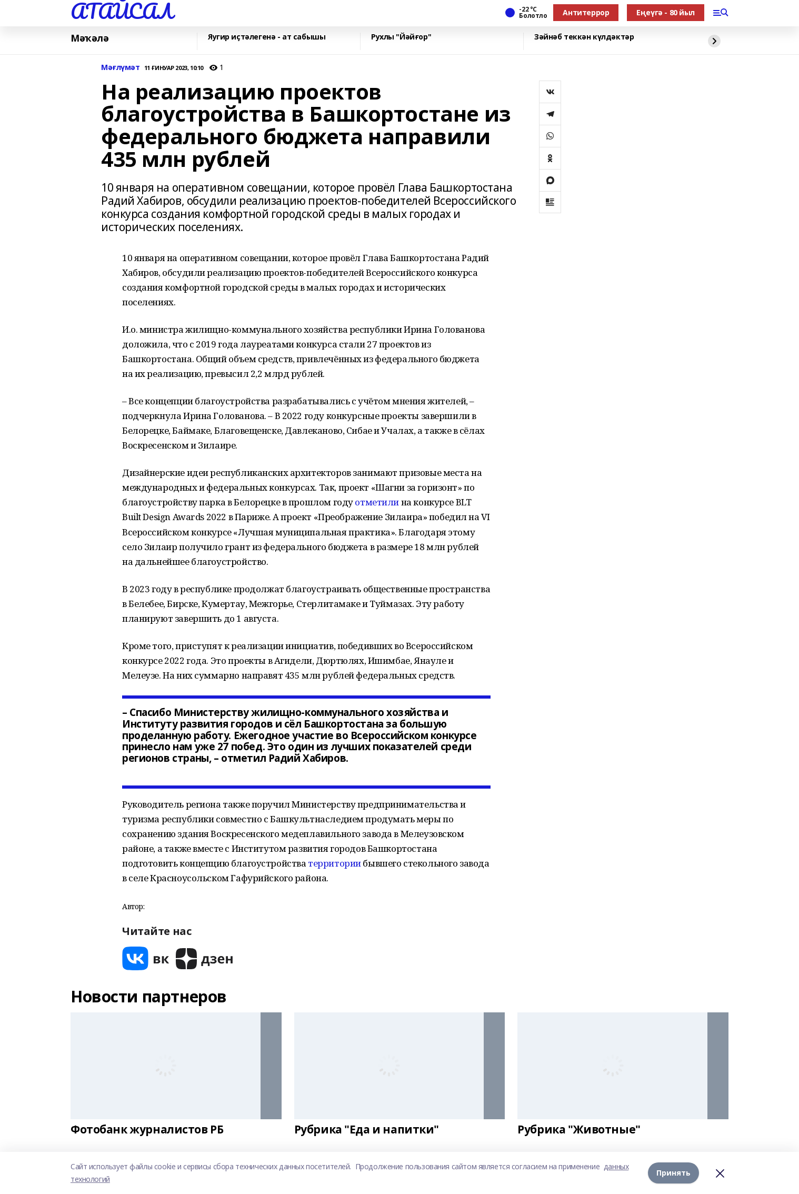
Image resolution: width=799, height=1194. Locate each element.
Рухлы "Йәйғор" (401, 37)
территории (334, 863)
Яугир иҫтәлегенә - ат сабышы (266, 37)
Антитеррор (586, 12)
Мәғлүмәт (120, 67)
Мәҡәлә (89, 38)
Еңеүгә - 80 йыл (665, 12)
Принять (673, 1173)
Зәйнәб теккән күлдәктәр (584, 37)
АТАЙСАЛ (122, 11)
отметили (377, 502)
